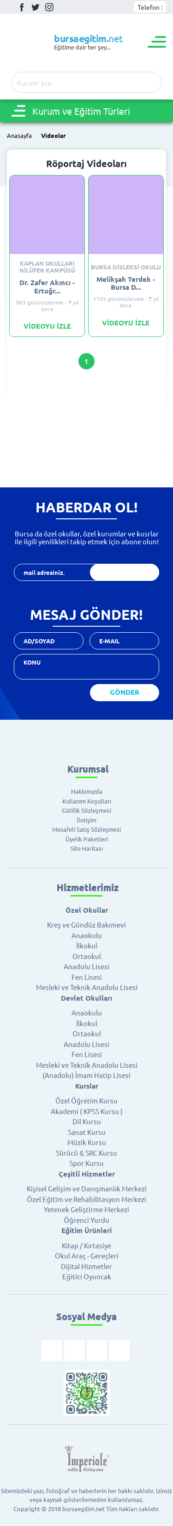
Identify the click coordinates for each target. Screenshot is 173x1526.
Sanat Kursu (87, 1131)
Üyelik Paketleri (87, 839)
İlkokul (86, 945)
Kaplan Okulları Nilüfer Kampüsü (47, 267)
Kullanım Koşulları (86, 801)
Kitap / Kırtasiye (86, 1245)
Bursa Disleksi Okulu (126, 267)
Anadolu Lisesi (86, 966)
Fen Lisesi (87, 976)
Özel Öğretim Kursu (86, 1100)
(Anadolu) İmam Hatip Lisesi (86, 1075)
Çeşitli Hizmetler (87, 1173)
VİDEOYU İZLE (47, 326)
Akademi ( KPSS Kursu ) (87, 1111)
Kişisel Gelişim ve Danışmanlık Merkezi (87, 1188)
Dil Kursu (86, 1121)
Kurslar (86, 1085)
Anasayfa (19, 135)
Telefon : (149, 7)
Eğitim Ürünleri (86, 1230)
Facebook (21, 7)
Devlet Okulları (86, 998)
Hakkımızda (86, 791)
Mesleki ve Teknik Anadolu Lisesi (86, 987)
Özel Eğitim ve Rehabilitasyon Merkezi (86, 1199)
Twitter (35, 7)
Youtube (63, 7)
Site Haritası (87, 848)
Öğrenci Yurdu (86, 1219)
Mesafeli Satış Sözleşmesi (86, 829)
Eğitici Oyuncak (86, 1276)
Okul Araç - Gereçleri (87, 1255)
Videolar (53, 135)
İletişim (86, 820)
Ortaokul (86, 956)
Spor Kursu (86, 1163)
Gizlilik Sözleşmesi (86, 810)
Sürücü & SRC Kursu (86, 1152)
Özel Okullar (87, 910)
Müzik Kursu (86, 1142)
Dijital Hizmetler (86, 1266)
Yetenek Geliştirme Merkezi (86, 1209)
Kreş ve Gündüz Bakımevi (86, 924)
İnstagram (49, 7)
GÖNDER (124, 692)
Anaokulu (87, 935)
